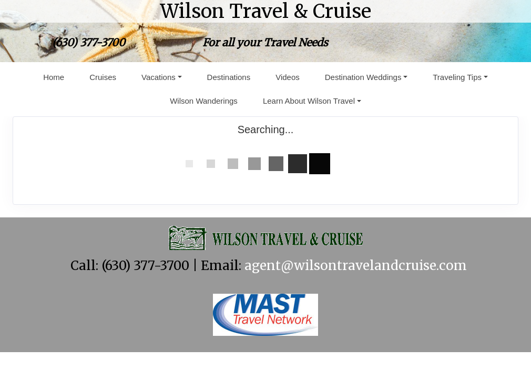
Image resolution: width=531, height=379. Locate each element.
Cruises (102, 77)
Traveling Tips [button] (457, 77)
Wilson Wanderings (204, 100)
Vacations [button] (158, 77)
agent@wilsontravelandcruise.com (355, 265)
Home (53, 77)
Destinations (229, 77)
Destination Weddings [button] (363, 77)
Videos (287, 77)
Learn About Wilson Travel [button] (309, 100)
